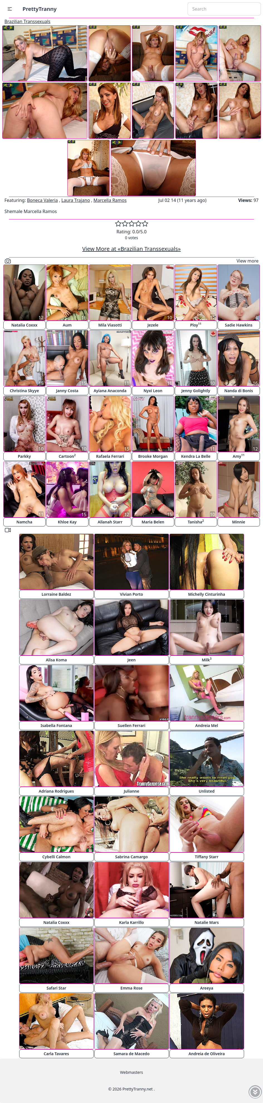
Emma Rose (131, 988)
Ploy (195, 325)
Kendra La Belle (196, 456)
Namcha (24, 522)
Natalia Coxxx (24, 325)
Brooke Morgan (153, 456)
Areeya (206, 988)
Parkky (24, 456)
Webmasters (131, 1072)
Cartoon (67, 456)
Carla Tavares (56, 1053)
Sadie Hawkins (238, 325)
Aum (67, 325)
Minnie (238, 522)
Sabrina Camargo (131, 856)
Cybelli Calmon (56, 856)
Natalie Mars (207, 922)
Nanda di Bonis (238, 390)
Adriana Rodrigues (56, 791)
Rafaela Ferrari (110, 456)
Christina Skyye (24, 390)
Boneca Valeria (42, 200)
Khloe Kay (67, 522)
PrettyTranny (39, 9)
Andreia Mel (206, 725)
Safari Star (56, 988)
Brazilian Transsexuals (27, 21)
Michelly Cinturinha (206, 594)
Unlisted (207, 791)
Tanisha (196, 522)
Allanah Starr (110, 522)
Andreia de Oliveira (206, 1053)
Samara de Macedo (132, 1053)
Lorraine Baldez (56, 594)
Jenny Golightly (195, 390)
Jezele (153, 325)
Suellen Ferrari (131, 725)
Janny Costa (67, 390)
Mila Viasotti (110, 325)
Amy (239, 456)
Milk (207, 659)
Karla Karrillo (131, 922)
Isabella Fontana (56, 725)
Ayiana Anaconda (110, 390)
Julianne (131, 791)
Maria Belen (153, 522)
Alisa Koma (56, 659)
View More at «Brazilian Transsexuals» (131, 249)
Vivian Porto (131, 594)
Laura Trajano (75, 200)
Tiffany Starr (206, 856)
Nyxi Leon (153, 390)
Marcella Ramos (110, 200)
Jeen (131, 659)
